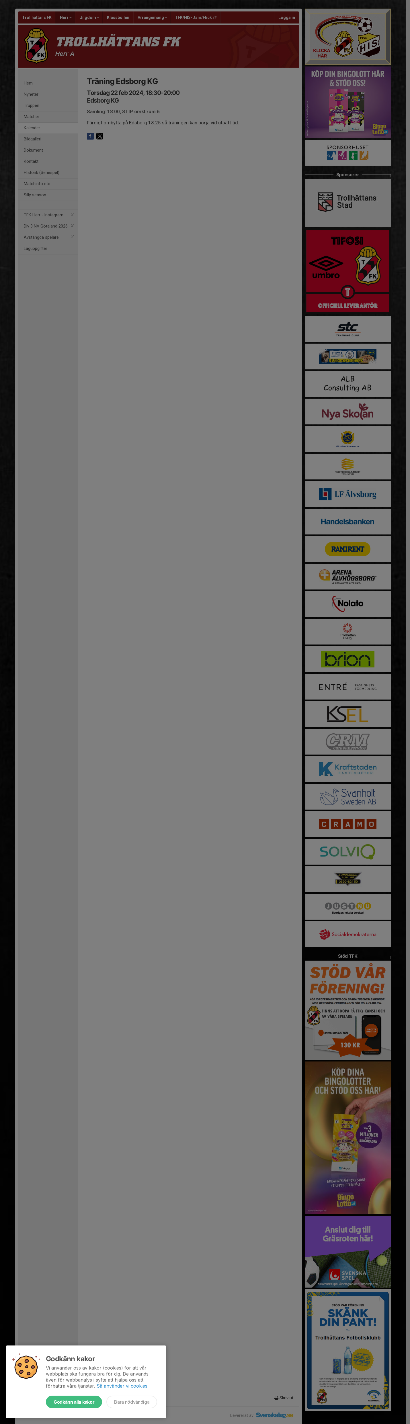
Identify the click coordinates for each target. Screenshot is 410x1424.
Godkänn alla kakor (74, 1402)
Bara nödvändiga (131, 1402)
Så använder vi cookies (122, 1386)
